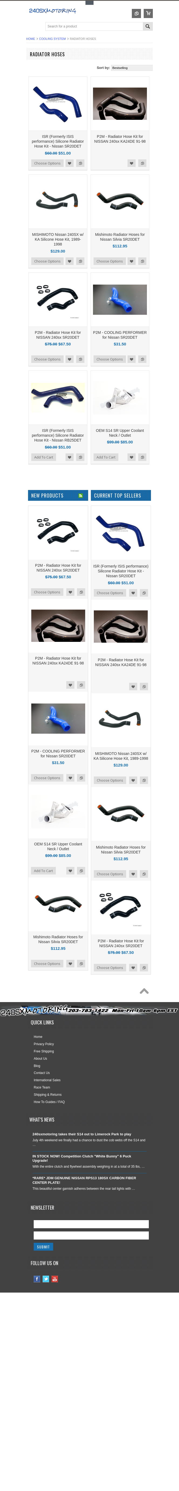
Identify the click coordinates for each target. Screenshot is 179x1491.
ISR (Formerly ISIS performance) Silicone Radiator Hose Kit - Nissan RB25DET (58, 435)
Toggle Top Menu (89, 3)
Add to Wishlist (70, 163)
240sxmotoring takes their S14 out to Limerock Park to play (82, 1134)
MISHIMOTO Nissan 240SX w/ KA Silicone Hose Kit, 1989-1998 (58, 239)
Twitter (46, 1279)
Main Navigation (31, 27)
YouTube (54, 1279)
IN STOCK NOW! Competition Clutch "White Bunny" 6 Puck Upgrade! (82, 1158)
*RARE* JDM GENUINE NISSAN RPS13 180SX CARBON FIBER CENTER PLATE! (84, 1180)
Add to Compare (80, 163)
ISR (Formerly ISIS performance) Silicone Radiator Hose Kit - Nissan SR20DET (58, 141)
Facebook (37, 1279)
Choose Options (47, 163)
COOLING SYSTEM (52, 38)
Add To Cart (43, 457)
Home (30, 38)
